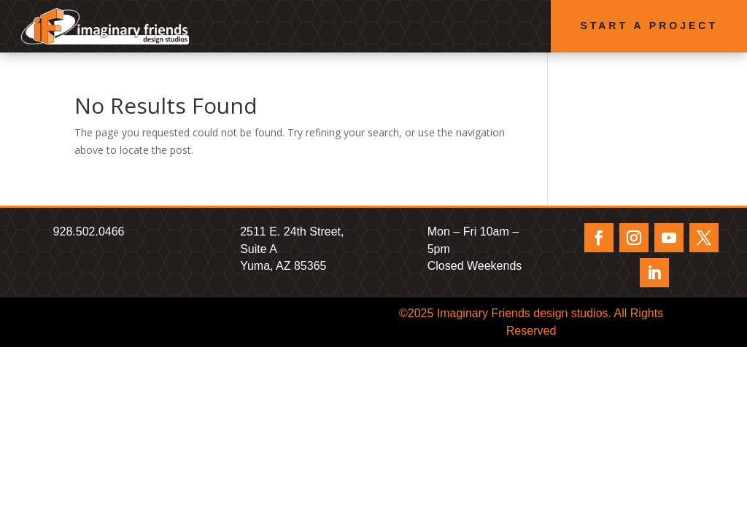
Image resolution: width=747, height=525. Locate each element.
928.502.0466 (89, 231)
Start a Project (649, 25)
